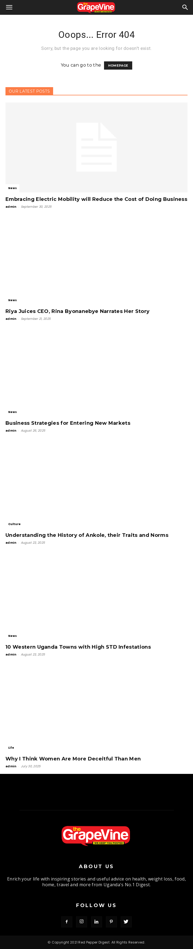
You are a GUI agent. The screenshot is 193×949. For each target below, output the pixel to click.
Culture (14, 524)
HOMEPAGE (118, 65)
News (12, 188)
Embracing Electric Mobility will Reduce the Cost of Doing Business (96, 199)
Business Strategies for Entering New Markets (67, 423)
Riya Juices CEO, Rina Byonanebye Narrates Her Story (77, 311)
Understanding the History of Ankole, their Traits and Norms (86, 535)
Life (11, 748)
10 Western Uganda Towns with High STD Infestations (78, 647)
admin (11, 207)
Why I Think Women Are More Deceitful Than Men (73, 759)
